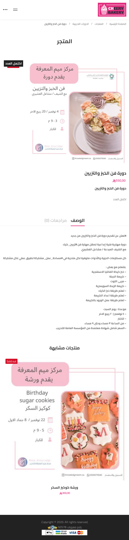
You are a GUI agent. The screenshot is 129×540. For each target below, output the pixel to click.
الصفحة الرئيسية (118, 24)
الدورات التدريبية (81, 24)
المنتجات (99, 24)
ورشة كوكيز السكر (64, 487)
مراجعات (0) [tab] (55, 220)
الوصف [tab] (78, 220)
